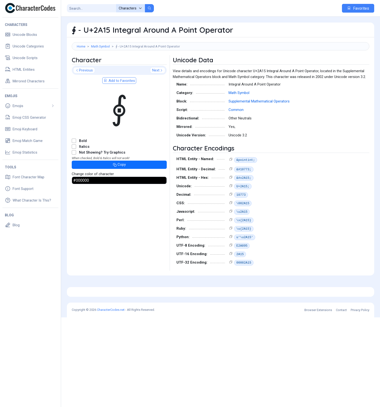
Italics (84, 168)
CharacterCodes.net (111, 399)
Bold (83, 162)
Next (157, 92)
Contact (341, 399)
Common (236, 131)
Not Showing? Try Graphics (102, 174)
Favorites (358, 8)
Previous (84, 92)
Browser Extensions (318, 399)
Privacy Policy (360, 399)
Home (81, 46)
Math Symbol (100, 46)
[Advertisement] (220, 66)
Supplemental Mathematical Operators (259, 123)
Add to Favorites (119, 102)
